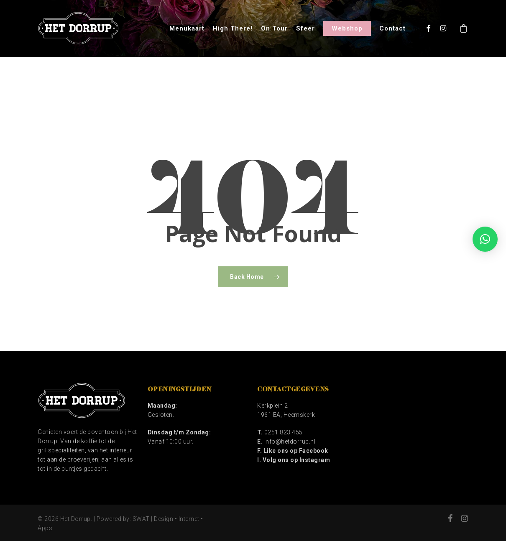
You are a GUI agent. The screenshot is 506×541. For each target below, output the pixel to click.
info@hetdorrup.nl (290, 441)
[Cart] (463, 28)
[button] (485, 239)
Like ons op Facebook (295, 450)
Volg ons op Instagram (296, 460)
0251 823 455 (283, 432)
